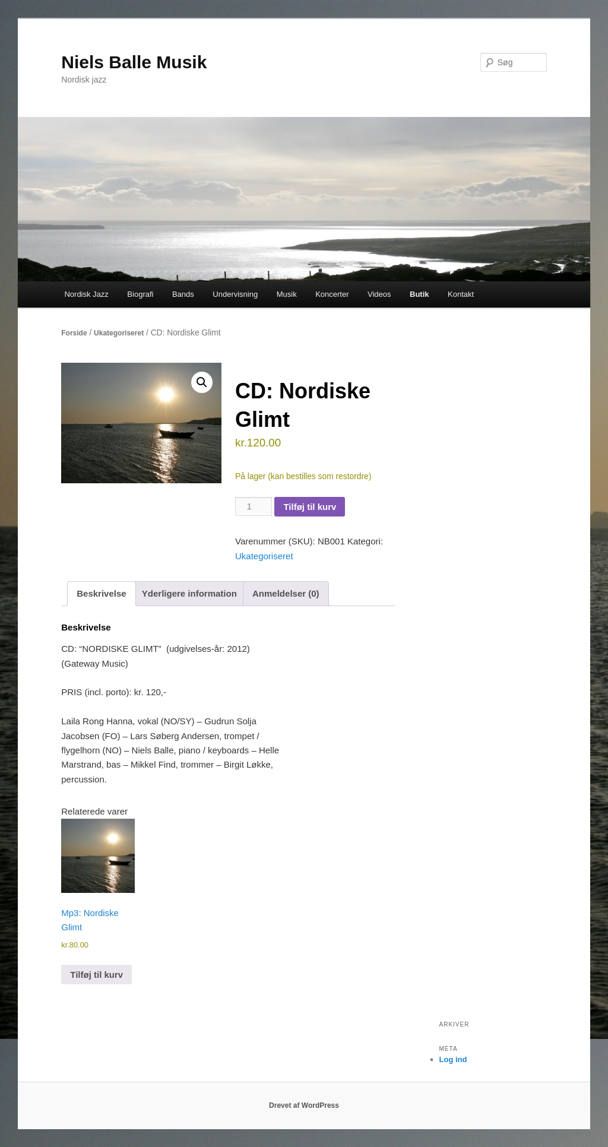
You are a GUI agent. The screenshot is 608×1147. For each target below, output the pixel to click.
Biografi (140, 294)
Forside (74, 333)
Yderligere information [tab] (189, 593)
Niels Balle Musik (134, 62)
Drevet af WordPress (304, 1105)
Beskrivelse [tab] (101, 593)
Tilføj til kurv (309, 507)
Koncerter (332, 294)
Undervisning (235, 294)
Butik (419, 294)
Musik (287, 294)
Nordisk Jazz (86, 294)
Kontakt (461, 294)
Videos (379, 294)
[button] (202, 382)
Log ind (453, 1059)
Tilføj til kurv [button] (96, 974)
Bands (183, 294)
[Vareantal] (253, 506)
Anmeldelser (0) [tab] (285, 593)
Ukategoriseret (119, 333)
